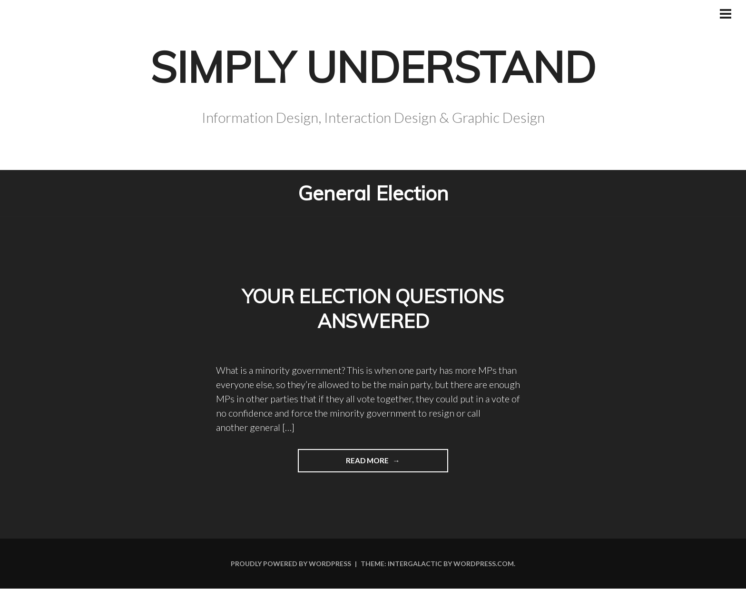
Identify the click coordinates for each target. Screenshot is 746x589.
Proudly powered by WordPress (291, 564)
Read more (344, 464)
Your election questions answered (373, 308)
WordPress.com (483, 564)
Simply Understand (373, 65)
